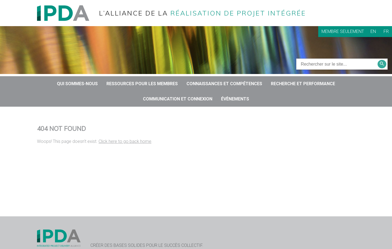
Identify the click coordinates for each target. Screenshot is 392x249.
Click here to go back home (125, 141)
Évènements (235, 99)
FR (386, 31)
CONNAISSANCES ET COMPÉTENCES (224, 83)
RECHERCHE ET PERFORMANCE (303, 83)
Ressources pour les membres (142, 83)
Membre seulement (342, 31)
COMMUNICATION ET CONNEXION (177, 99)
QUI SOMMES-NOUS (77, 83)
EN (373, 31)
